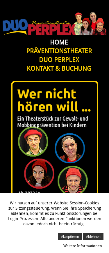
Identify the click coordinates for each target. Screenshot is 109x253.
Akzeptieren (70, 237)
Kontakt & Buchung (59, 69)
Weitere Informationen (82, 246)
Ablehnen (93, 237)
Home (59, 42)
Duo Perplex (59, 60)
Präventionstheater (59, 51)
